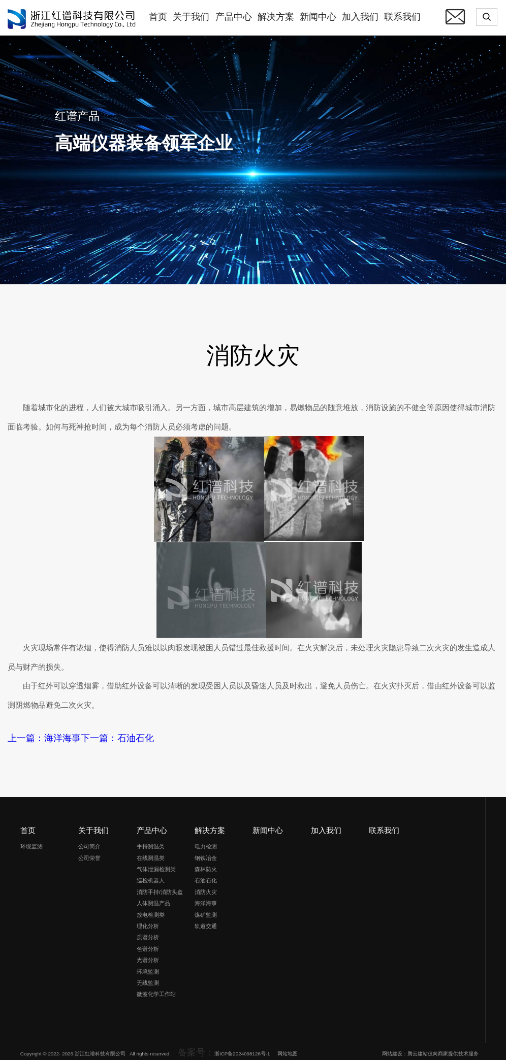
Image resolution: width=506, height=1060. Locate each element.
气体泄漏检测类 (156, 865)
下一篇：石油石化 (80, 736)
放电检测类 (151, 910)
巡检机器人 (151, 876)
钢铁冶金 (206, 853)
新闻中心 (267, 826)
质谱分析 (148, 933)
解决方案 (210, 826)
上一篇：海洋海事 (32, 736)
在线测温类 (151, 853)
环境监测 (31, 842)
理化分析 (148, 921)
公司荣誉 (89, 853)
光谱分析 (148, 956)
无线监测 (148, 978)
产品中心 (152, 826)
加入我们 (326, 826)
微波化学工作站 (156, 990)
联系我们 (384, 826)
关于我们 (93, 826)
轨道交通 (206, 921)
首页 (28, 826)
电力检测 (206, 842)
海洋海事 (206, 899)
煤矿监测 (206, 910)
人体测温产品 (153, 899)
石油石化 (206, 876)
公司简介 (89, 842)
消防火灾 (206, 887)
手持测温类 (151, 842)
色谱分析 (148, 944)
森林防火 (206, 865)
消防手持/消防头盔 (160, 887)
